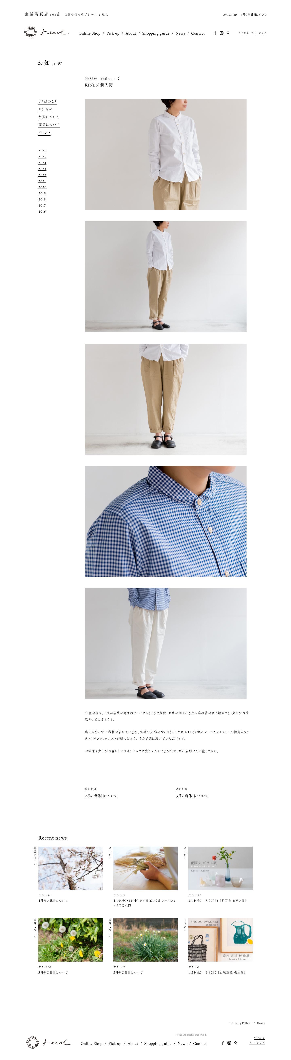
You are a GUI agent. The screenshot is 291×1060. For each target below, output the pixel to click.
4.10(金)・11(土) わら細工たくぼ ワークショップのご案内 (144, 903)
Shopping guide (156, 33)
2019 (42, 193)
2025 (42, 157)
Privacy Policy (241, 1023)
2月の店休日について (128, 972)
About (130, 33)
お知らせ (50, 63)
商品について (110, 78)
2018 (42, 199)
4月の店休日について (254, 14)
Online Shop (89, 33)
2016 (42, 211)
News (180, 33)
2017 (42, 205)
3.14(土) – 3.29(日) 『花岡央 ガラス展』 (217, 900)
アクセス (243, 33)
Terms (261, 1023)
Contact (198, 33)
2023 (42, 169)
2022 (42, 175)
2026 (42, 151)
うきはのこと (47, 101)
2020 (42, 187)
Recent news (52, 837)
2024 (42, 163)
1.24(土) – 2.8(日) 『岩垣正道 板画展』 (217, 972)
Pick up (112, 33)
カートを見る (259, 33)
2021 (42, 181)
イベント (44, 132)
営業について (49, 117)
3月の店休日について (53, 972)
